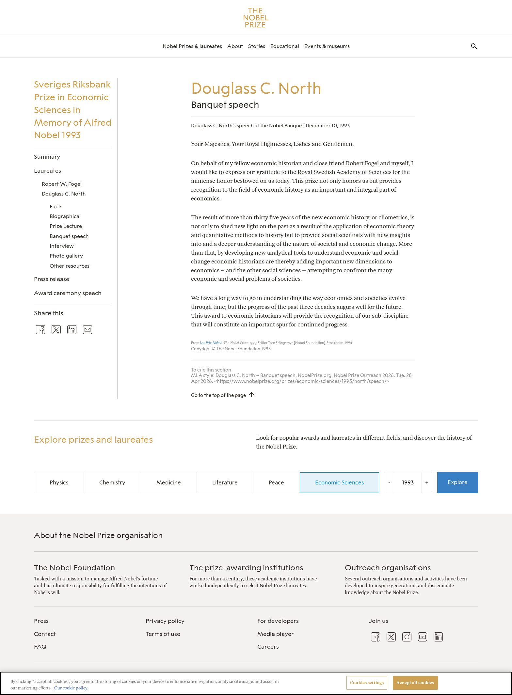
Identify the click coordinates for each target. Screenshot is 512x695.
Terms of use (163, 634)
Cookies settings (367, 682)
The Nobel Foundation (74, 567)
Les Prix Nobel (210, 343)
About (235, 46)
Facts (56, 206)
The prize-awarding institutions (246, 567)
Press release (51, 279)
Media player (275, 634)
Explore (458, 482)
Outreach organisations (388, 567)
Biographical (65, 216)
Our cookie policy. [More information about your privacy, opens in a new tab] (71, 688)
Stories (256, 46)
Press (41, 620)
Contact (45, 634)
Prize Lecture (66, 226)
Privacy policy (165, 620)
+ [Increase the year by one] (426, 482)
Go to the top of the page (218, 395)
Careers (268, 646)
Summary (47, 156)
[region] (256, 683)
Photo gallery (66, 256)
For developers (278, 620)
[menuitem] (192, 46)
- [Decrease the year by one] (389, 482)
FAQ (40, 646)
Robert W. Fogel (62, 184)
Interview (62, 246)
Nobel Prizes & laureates (192, 46)
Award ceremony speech (68, 293)
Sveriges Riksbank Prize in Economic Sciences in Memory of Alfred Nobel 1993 (73, 109)
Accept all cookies (415, 682)
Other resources (69, 266)
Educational (284, 46)
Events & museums (327, 46)
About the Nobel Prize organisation (98, 535)
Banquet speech (69, 236)
